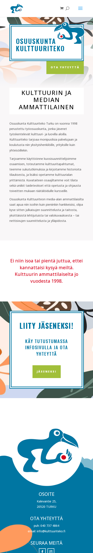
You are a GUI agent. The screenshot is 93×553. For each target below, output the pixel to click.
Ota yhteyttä (65, 67)
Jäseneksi (46, 371)
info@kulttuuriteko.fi (51, 531)
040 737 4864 (49, 526)
